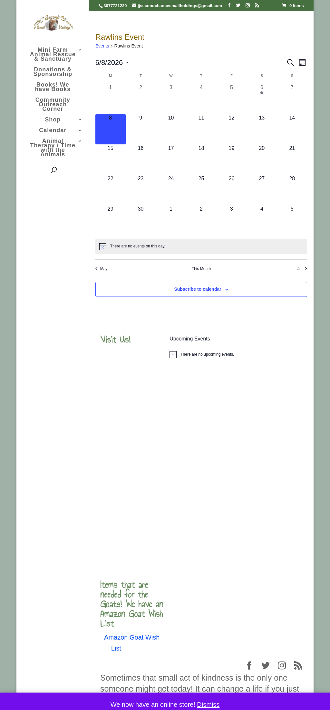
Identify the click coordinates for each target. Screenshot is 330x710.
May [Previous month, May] (101, 268)
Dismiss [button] (208, 704)
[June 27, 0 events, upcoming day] (262, 190)
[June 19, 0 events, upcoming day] (231, 159)
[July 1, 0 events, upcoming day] (171, 220)
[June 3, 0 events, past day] (171, 99)
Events (102, 45)
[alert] (201, 246)
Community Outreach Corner (52, 105)
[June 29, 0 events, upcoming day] (110, 220)
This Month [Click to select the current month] (201, 268)
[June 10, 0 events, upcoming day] (171, 129)
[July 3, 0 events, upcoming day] (231, 220)
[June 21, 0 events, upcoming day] (292, 159)
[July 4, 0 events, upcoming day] (262, 220)
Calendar (52, 130)
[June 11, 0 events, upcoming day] (201, 129)
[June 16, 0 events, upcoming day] (141, 159)
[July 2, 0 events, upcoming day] (201, 220)
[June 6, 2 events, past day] (262, 99)
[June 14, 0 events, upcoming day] (292, 129)
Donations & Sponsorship (52, 72)
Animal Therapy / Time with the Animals (52, 148)
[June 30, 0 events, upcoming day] (141, 220)
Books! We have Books (53, 87)
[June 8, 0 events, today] (110, 129)
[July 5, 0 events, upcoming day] (292, 220)
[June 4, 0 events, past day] (201, 99)
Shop (53, 120)
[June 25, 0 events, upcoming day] (201, 190)
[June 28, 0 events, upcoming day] (292, 190)
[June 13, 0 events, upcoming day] (262, 129)
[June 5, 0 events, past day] (231, 99)
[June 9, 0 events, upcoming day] (141, 129)
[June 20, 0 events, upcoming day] (262, 159)
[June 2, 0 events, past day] (141, 99)
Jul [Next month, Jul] (302, 268)
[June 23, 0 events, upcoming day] (141, 190)
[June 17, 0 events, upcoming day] (171, 159)
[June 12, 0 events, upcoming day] (231, 129)
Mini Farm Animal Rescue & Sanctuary (53, 54)
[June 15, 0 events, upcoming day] (110, 159)
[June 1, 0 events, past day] (110, 99)
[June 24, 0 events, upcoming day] (171, 190)
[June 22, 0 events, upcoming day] (110, 190)
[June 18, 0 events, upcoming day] (201, 159)
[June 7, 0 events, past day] (292, 99)
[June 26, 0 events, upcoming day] (231, 190)
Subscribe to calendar (197, 289)
